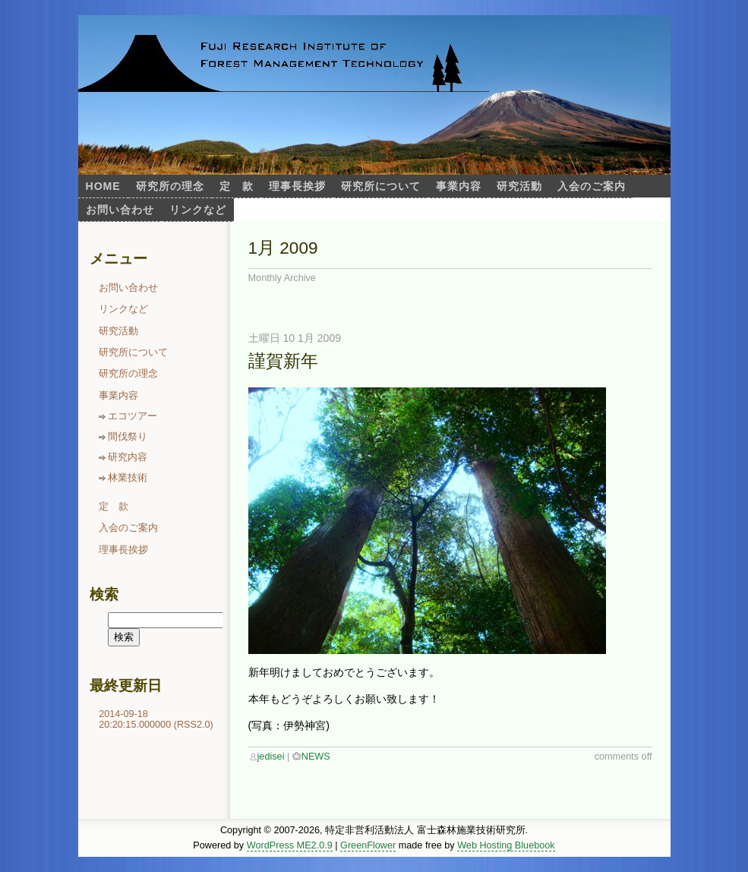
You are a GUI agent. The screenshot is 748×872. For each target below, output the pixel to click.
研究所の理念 (170, 186)
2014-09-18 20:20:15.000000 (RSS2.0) (156, 719)
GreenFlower (368, 845)
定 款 (236, 186)
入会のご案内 (591, 186)
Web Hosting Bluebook (506, 845)
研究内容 (127, 457)
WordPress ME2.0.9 (290, 845)
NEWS (315, 756)
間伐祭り (127, 436)
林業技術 (127, 477)
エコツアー (132, 416)
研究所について (381, 186)
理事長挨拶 (297, 186)
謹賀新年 (283, 361)
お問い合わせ (120, 210)
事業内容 (458, 186)
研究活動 (519, 186)
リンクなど (197, 210)
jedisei (271, 756)
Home (103, 186)
